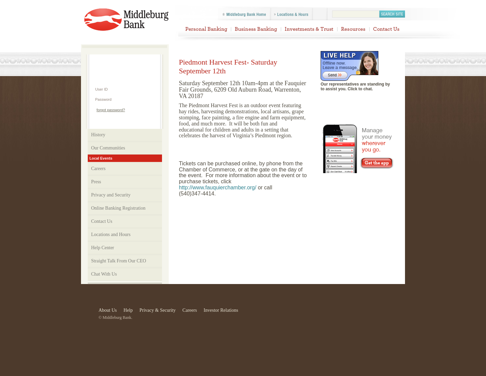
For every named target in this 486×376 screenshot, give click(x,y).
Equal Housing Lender (396, 312)
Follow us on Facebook (320, 14)
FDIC (284, 312)
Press (96, 181)
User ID (101, 89)
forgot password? (111, 110)
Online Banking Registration (118, 208)
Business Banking (256, 29)
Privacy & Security (157, 310)
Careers (98, 168)
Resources (353, 29)
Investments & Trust (309, 29)
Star (311, 312)
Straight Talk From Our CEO (118, 260)
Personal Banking (206, 29)
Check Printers (370, 312)
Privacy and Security (125, 195)
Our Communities (125, 148)
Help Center (102, 247)
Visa (338, 312)
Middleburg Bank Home (245, 14)
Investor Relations (221, 310)
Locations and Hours (111, 234)
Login (145, 109)
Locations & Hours (291, 14)
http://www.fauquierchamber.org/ (217, 187)
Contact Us (386, 29)
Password (103, 99)
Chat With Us (104, 274)
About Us (108, 310)
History (98, 134)
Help (124, 60)
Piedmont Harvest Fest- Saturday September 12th (127, 20)
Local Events (100, 158)
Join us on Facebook (359, 101)
